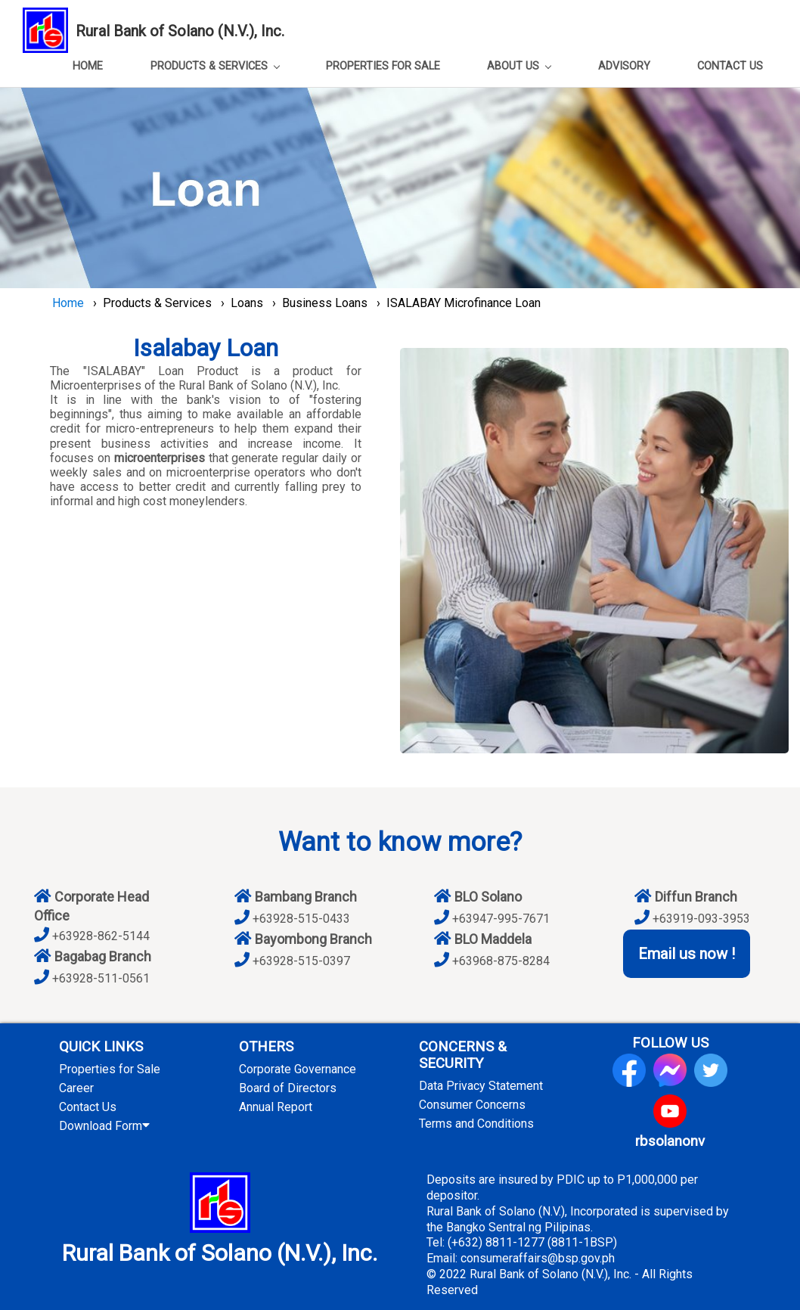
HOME (88, 66)
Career (76, 1088)
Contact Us (87, 1107)
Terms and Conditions (476, 1123)
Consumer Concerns (472, 1104)
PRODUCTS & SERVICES (215, 66)
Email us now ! (686, 954)
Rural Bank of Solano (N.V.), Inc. (180, 31)
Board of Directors (287, 1088)
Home (68, 303)
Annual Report (275, 1107)
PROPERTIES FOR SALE (383, 66)
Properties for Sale (109, 1069)
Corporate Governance (297, 1069)
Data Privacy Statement (481, 1086)
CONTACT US (730, 66)
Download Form (107, 1126)
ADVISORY (624, 66)
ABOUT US (519, 66)
